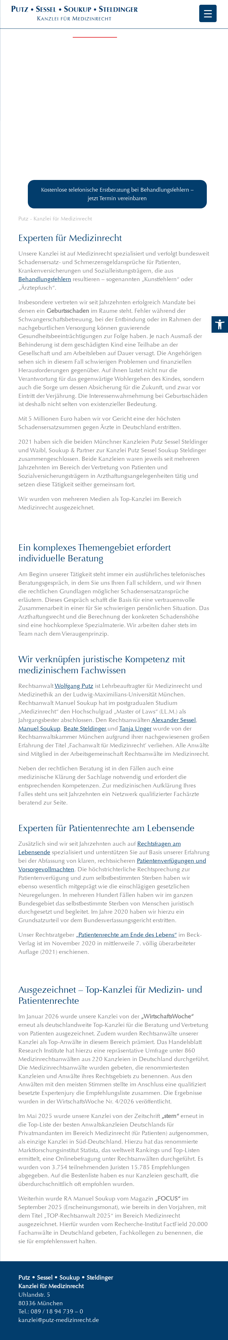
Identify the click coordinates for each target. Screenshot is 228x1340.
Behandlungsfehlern (44, 279)
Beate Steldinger (85, 728)
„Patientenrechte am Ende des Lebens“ (126, 934)
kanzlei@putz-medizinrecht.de (58, 1320)
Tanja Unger (135, 728)
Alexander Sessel (173, 720)
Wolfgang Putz (74, 685)
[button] (220, 324)
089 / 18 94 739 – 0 (57, 1311)
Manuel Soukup (39, 728)
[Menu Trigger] (208, 13)
